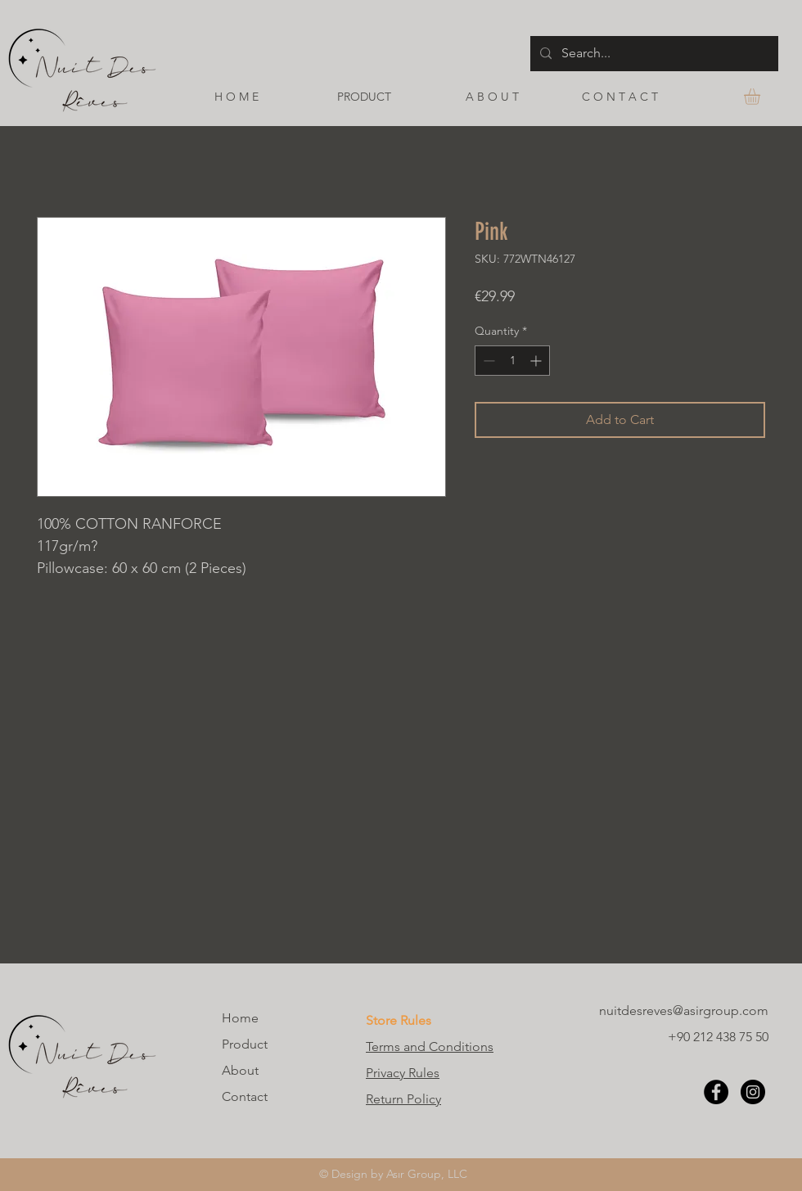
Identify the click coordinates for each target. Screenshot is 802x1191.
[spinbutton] (512, 360)
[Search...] (652, 53)
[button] (761, 96)
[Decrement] (487, 360)
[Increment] (537, 360)
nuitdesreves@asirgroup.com (683, 1010)
